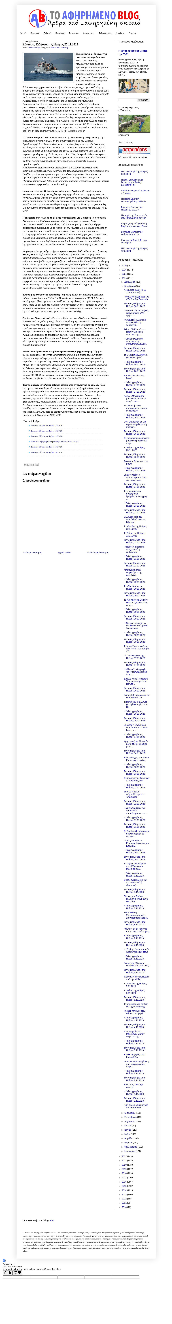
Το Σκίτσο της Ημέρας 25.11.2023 (134, 448)
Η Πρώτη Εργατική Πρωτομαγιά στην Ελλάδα (133, 200)
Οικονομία (34, 33)
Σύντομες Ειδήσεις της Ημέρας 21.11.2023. (134, 564)
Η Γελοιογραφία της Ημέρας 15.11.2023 (134, 712)
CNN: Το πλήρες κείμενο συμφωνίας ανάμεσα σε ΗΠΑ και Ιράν (55, 442)
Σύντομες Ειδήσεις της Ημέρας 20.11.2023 (134, 594)
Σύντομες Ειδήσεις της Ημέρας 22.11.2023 (134, 541)
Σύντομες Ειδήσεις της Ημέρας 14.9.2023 (131, 233)
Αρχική (23, 33)
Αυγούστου (130, 1121)
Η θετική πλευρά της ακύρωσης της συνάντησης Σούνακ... (135, 341)
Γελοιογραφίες (105, 33)
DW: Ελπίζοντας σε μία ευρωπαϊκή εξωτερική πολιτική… (135, 424)
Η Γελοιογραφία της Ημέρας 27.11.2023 (134, 383)
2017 (124, 1177)
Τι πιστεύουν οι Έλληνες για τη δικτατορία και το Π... (136, 704)
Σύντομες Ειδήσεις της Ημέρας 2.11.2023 (134, 1079)
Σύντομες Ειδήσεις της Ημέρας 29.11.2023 (134, 349)
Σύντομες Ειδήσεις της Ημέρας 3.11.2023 (134, 1049)
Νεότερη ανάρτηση (32, 552)
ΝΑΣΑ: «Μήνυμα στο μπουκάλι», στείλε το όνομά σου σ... (135, 399)
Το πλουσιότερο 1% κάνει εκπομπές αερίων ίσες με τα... (136, 602)
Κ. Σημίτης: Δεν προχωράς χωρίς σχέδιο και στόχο (136, 950)
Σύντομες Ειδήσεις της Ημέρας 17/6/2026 (46, 447)
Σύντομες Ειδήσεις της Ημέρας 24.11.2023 (134, 485)
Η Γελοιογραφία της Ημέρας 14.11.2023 (134, 735)
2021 (124, 1160)
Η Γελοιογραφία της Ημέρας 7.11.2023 (134, 936)
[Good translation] (8, 1272)
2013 (124, 1194)
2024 (124, 274)
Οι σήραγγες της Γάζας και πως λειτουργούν (136, 779)
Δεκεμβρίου (130, 282)
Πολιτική (47, 33)
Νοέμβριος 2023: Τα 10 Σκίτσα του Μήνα (135, 291)
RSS (52, 1220)
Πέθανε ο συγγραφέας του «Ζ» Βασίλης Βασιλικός (136, 298)
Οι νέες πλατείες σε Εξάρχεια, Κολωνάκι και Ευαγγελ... (136, 843)
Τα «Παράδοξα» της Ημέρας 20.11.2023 (134, 587)
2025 (124, 269)
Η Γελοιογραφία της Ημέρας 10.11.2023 (134, 851)
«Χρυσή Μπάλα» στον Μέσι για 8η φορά (134, 1012)
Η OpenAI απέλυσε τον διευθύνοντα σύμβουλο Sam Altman (136, 626)
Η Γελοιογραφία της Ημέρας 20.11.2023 (134, 580)
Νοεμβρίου (129, 286)
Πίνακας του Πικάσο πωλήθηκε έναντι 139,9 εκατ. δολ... (136, 899)
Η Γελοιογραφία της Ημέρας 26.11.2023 (134, 416)
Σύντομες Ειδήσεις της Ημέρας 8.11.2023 (134, 923)
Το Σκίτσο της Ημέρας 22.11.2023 (134, 534)
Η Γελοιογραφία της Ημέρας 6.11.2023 (134, 957)
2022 (124, 1156)
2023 (124, 278)
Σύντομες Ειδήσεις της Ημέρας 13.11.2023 (134, 772)
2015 (124, 1186)
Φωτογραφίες (89, 33)
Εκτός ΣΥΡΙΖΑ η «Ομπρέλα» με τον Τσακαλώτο (134, 794)
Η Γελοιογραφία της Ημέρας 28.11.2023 (134, 363)
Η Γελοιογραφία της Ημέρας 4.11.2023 (134, 1019)
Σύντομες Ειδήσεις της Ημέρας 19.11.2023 (134, 617)
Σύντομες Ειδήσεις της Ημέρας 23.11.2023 (134, 511)
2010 (124, 1207)
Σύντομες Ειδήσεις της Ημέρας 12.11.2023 (134, 802)
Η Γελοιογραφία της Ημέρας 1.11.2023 (134, 1092)
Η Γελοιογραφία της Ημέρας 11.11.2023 (134, 818)
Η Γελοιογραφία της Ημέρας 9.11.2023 (134, 874)
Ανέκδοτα (120, 33)
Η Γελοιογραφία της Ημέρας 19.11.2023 (134, 610)
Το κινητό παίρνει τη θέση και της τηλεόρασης (136, 1005)
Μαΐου (127, 1134)
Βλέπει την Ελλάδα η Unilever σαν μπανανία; (136, 964)
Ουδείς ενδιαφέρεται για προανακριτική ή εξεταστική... (135, 882)
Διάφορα (132, 33)
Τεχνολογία (74, 33)
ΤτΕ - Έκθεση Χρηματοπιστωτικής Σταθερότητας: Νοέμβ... (136, 915)
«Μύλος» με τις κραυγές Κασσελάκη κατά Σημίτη (136, 930)
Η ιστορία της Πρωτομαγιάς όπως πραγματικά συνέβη (134, 216)
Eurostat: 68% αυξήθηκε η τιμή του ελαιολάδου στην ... (136, 1064)
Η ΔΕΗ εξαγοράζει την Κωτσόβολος (134, 1055)
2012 (124, 1198)
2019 (124, 1169)
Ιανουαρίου (130, 1151)
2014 (124, 1190)
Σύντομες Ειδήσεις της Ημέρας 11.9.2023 (131, 208)
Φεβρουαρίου (131, 1147)
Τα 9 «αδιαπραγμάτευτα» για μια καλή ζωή (136, 356)
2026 (124, 265)
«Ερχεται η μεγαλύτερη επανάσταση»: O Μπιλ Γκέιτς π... (136, 727)
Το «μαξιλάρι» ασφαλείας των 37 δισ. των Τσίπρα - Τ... (136, 649)
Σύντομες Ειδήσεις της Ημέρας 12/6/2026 (46, 436)
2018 (124, 1173)
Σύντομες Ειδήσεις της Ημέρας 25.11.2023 (134, 455)
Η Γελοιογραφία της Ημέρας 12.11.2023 (134, 786)
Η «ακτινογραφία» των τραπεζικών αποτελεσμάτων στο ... (136, 810)
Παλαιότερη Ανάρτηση (97, 552)
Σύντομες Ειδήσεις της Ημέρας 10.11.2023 (134, 858)
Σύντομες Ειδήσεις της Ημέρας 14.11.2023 (134, 752)
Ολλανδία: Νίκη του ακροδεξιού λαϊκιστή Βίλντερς (134, 519)
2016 (124, 1182)
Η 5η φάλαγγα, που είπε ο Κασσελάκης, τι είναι (136, 758)
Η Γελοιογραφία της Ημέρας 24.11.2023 (134, 469)
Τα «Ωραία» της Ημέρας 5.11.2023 (135, 984)
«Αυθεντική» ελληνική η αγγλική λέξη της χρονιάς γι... (135, 322)
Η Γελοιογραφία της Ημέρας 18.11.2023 (134, 633)
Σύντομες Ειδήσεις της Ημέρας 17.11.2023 (134, 663)
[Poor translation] (17, 1272)
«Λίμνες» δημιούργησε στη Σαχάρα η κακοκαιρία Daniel (134, 224)
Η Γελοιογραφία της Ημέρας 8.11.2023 (134, 907)
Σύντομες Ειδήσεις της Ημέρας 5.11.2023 (134, 998)
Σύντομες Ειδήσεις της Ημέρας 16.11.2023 (134, 689)
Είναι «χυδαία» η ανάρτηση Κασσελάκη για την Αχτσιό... (135, 477)
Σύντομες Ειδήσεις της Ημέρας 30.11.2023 (134, 304)
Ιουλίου (128, 1125)
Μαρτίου (128, 1142)
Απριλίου (129, 1138)
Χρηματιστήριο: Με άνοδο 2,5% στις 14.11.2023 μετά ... (136, 744)
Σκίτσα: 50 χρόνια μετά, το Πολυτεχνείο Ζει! (136, 696)
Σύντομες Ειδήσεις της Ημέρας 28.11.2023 (134, 370)
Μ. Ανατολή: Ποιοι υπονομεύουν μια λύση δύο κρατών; (136, 408)
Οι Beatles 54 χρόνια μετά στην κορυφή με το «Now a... (136, 834)
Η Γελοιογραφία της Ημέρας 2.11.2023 (134, 1072)
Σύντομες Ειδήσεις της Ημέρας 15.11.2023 (134, 719)
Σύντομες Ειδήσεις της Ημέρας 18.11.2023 (134, 640)
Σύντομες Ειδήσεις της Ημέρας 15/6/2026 (46, 452)
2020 (124, 1165)
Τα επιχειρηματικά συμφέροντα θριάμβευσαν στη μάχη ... (136, 495)
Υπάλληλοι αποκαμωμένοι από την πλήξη (136, 978)
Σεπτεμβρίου (130, 1117)
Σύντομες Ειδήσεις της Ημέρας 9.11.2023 (134, 890)
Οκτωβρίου (130, 1113)
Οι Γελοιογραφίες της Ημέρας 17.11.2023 (134, 657)
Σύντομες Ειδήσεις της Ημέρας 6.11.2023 (134, 971)
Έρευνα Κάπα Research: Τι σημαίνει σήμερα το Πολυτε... (136, 681)
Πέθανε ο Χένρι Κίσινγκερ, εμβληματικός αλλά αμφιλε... (136, 313)
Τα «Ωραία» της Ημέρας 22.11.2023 (135, 527)
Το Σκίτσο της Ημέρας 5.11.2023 (134, 991)
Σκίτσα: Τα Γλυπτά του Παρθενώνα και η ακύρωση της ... (134, 332)
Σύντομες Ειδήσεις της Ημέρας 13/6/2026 (46, 431)
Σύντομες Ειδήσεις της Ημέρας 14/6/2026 (46, 425)
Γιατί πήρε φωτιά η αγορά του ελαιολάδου (136, 1106)
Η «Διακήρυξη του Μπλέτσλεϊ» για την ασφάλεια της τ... (134, 1034)
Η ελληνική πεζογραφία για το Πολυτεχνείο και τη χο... (135, 672)
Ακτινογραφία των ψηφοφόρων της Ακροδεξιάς (133, 572)
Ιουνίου (128, 1130)
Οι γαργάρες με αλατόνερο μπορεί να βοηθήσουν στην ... (136, 441)
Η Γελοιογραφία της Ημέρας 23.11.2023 (134, 504)
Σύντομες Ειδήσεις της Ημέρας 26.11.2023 (134, 432)
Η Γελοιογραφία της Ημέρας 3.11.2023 (134, 1042)
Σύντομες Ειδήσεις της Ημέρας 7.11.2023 (134, 943)
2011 (124, 1203)
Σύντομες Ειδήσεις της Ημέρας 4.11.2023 (134, 1025)
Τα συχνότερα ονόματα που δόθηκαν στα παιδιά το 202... (135, 866)
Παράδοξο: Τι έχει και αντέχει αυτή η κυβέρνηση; (134, 549)
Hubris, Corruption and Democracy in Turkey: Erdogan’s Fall (132, 182)
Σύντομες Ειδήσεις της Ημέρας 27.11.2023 (134, 390)
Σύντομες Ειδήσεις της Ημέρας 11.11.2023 (134, 825)
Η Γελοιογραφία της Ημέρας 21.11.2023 (134, 557)
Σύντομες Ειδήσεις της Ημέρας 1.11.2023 (134, 1099)
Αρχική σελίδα (64, 552)
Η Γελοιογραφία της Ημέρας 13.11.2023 (134, 765)
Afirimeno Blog (34, 48)
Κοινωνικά (60, 33)
